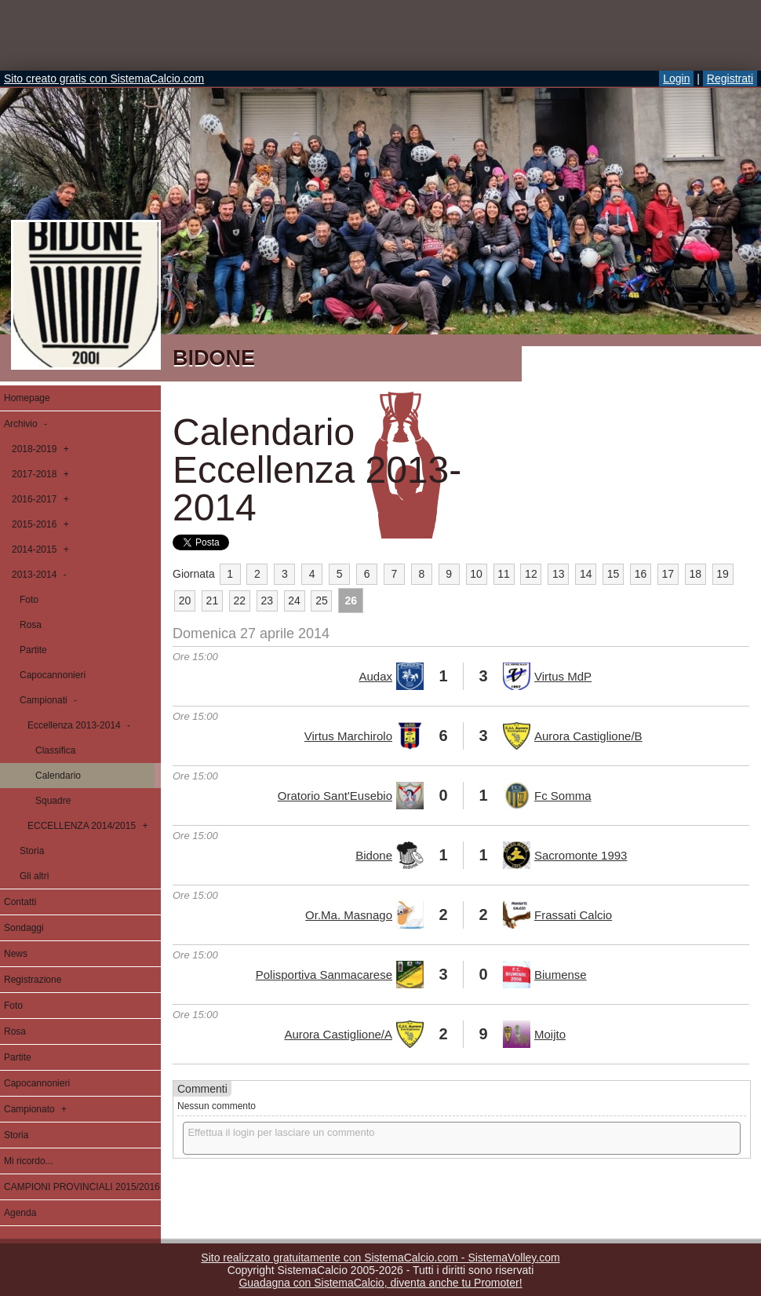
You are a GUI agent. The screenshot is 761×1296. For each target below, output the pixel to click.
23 (266, 600)
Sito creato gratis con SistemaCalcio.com (104, 78)
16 (641, 574)
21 (212, 600)
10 (476, 574)
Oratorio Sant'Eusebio (335, 795)
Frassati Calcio (573, 915)
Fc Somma (563, 795)
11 (503, 574)
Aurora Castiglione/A (338, 1034)
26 (351, 600)
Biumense (560, 974)
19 (722, 574)
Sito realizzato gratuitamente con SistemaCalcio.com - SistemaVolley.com (380, 1257)
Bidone (373, 855)
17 (668, 574)
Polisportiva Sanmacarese (324, 974)
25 (321, 600)
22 (239, 600)
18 (695, 574)
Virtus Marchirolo (348, 736)
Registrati (730, 78)
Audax (375, 676)
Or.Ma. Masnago (348, 915)
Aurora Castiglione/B (588, 736)
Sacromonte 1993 (580, 855)
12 (531, 574)
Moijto (550, 1034)
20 (185, 600)
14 (586, 574)
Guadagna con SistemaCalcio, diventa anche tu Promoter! (380, 1282)
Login (676, 78)
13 (558, 574)
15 (613, 574)
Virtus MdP (563, 676)
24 (294, 600)
